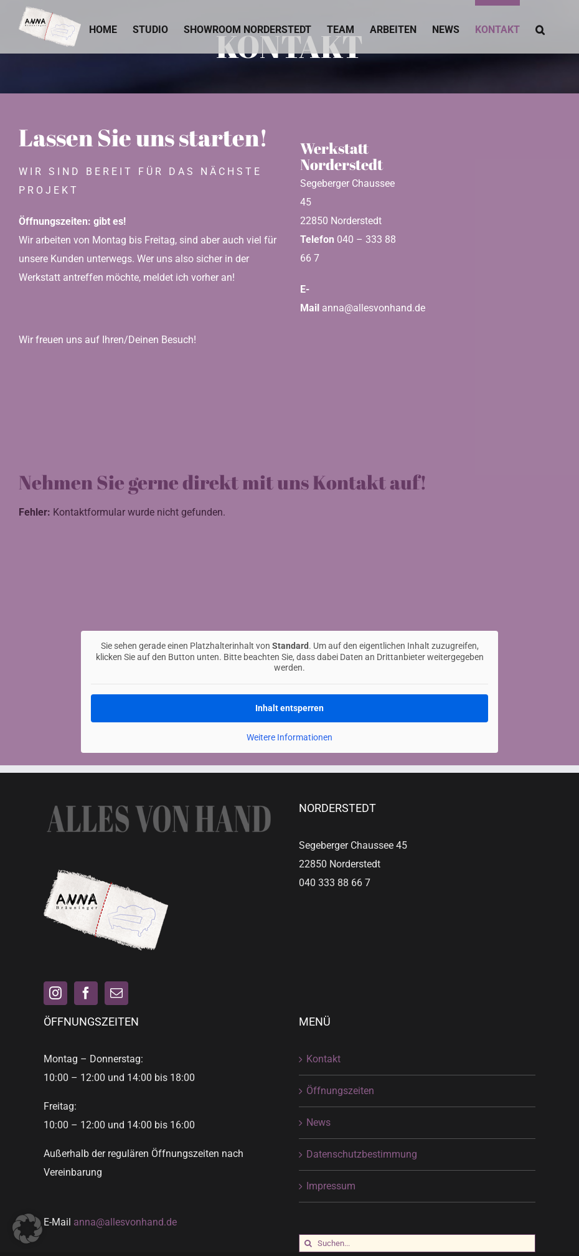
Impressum (330, 1186)
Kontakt (323, 1059)
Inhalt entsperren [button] (289, 707)
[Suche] (308, 1243)
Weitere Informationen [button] (289, 737)
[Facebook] (86, 993)
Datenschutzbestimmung (361, 1154)
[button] (540, 27)
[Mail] (116, 993)
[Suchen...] (417, 1243)
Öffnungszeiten (340, 1091)
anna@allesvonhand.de (125, 1222)
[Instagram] (55, 993)
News (318, 1122)
